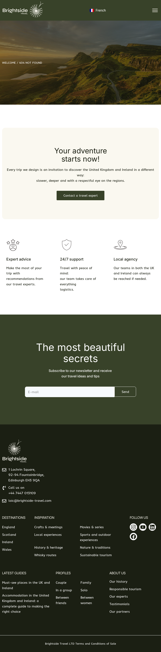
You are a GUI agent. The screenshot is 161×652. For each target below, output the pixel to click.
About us (117, 573)
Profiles (63, 573)
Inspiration (44, 517)
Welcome (9, 63)
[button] (155, 10)
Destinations (13, 517)
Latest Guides (14, 573)
